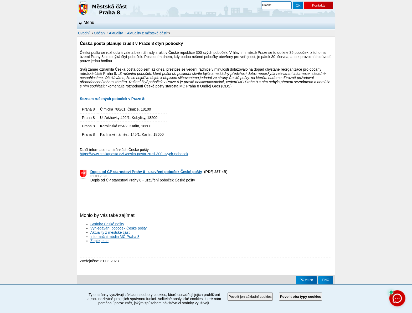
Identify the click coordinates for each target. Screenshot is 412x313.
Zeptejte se (99, 241)
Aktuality (116, 33)
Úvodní (84, 33)
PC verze (306, 280)
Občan (99, 33)
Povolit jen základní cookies (250, 297)
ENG (325, 280)
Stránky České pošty (107, 224)
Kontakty (318, 5)
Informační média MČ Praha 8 (115, 236)
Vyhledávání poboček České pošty (118, 228)
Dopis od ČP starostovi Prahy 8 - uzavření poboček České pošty (146, 172)
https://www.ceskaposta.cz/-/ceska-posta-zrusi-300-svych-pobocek (134, 154)
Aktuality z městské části (147, 33)
